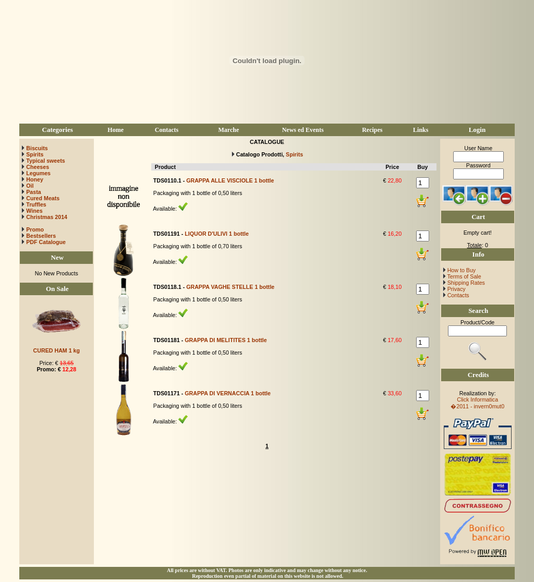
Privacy (456, 289)
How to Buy (461, 270)
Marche (228, 130)
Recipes (372, 130)
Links (420, 130)
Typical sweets (45, 160)
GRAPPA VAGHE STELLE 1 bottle (230, 287)
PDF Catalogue (43, 242)
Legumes (38, 173)
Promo (35, 229)
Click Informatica (477, 399)
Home (115, 130)
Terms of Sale (463, 276)
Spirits (34, 154)
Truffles (36, 204)
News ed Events (303, 130)
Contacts (166, 130)
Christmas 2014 (46, 217)
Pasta (33, 192)
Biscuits (36, 148)
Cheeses (37, 167)
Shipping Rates (465, 283)
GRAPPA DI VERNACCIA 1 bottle (228, 393)
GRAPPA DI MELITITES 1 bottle (225, 340)
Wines (34, 211)
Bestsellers (40, 236)
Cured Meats (42, 198)
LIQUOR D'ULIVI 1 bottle (217, 234)
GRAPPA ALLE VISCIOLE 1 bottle (230, 180)
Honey (34, 179)
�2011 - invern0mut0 (477, 406)
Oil (29, 186)
